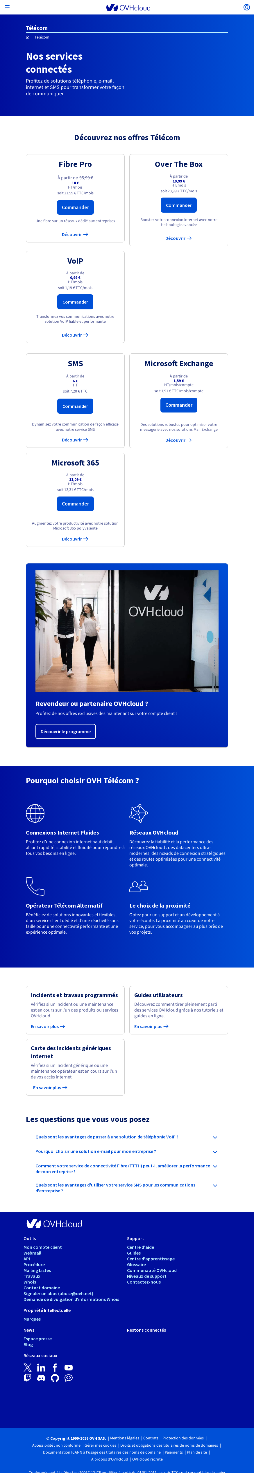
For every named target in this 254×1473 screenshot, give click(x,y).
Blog (28, 1344)
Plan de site (197, 1452)
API (27, 1259)
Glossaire (136, 1264)
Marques (32, 1319)
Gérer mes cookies (100, 1445)
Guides (134, 1253)
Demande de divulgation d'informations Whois (71, 1299)
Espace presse (38, 1338)
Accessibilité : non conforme (56, 1445)
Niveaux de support (147, 1276)
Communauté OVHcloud (152, 1270)
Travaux (32, 1276)
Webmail (32, 1253)
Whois (30, 1282)
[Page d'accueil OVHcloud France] (28, 37)
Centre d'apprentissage (151, 1259)
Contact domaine (42, 1288)
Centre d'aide (140, 1247)
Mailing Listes (37, 1270)
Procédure (34, 1264)
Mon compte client (43, 1247)
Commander (75, 207)
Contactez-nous (144, 1282)
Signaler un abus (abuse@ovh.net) (58, 1293)
